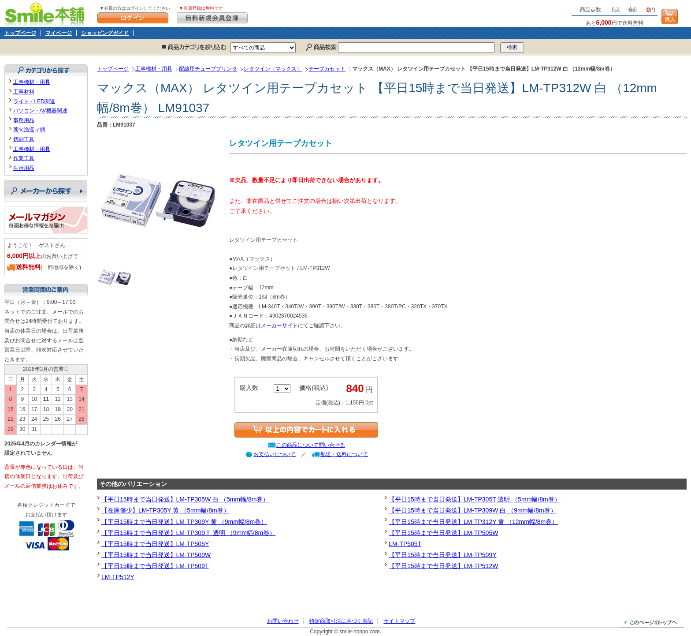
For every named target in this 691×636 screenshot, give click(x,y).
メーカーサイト (279, 325)
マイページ (58, 33)
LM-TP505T (405, 543)
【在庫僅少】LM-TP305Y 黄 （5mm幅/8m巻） (165, 510)
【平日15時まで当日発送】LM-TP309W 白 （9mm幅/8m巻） (472, 510)
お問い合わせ (283, 621)
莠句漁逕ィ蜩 (29, 130)
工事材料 (23, 92)
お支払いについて (274, 454)
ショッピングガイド (105, 33)
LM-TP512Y (117, 576)
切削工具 (23, 139)
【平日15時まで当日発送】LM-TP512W (443, 565)
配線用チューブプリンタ (208, 69)
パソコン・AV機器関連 (40, 111)
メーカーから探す (45, 191)
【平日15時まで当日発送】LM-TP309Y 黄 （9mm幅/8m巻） (184, 521)
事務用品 (23, 120)
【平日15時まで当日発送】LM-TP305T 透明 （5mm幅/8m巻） (474, 499)
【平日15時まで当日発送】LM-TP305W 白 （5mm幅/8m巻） (185, 499)
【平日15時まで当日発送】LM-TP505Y (155, 543)
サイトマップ (399, 621)
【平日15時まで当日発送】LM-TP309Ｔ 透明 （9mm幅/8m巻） (188, 532)
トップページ (20, 33)
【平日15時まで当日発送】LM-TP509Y (442, 554)
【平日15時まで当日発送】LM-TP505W (443, 532)
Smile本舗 (46, 13)
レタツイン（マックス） (273, 69)
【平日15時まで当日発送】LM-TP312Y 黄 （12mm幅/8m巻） (473, 521)
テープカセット (327, 69)
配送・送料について (344, 454)
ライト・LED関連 (34, 101)
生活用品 (23, 168)
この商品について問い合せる (310, 445)
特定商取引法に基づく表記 (341, 621)
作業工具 (23, 158)
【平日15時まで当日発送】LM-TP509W (156, 554)
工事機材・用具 (153, 69)
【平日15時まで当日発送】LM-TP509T (154, 565)
